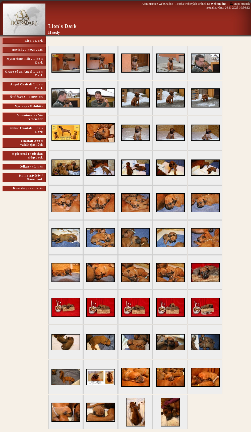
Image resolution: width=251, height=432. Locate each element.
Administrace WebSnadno (157, 4)
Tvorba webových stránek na (200, 4)
